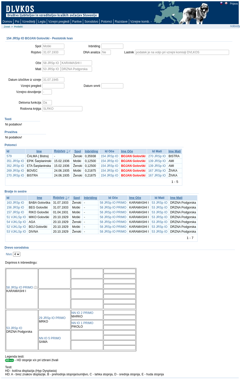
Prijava (234, 3)
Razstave (121, 21)
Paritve (77, 21)
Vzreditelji (28, 21)
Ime (39, 151)
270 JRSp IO (157, 156)
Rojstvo (59, 151)
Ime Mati (175, 151)
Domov (7, 21)
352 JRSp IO (15, 166)
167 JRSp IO (157, 170)
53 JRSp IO (160, 202)
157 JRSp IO (15, 212)
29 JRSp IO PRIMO (52, 318)
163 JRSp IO (15, 202)
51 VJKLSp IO (16, 217)
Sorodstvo (91, 21)
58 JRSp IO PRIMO (113, 202)
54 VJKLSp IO (16, 222)
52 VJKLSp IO (16, 227)
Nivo (9, 254)
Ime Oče (127, 151)
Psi (17, 21)
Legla (42, 21)
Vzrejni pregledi (58, 21)
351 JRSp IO (15, 161)
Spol (77, 151)
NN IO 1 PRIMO (82, 323)
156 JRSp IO (15, 207)
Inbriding (91, 151)
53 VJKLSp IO (16, 231)
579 (9, 156)
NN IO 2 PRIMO (82, 313)
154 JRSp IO (109, 156)
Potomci (106, 21)
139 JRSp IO (157, 161)
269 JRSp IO (15, 170)
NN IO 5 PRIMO (50, 338)
